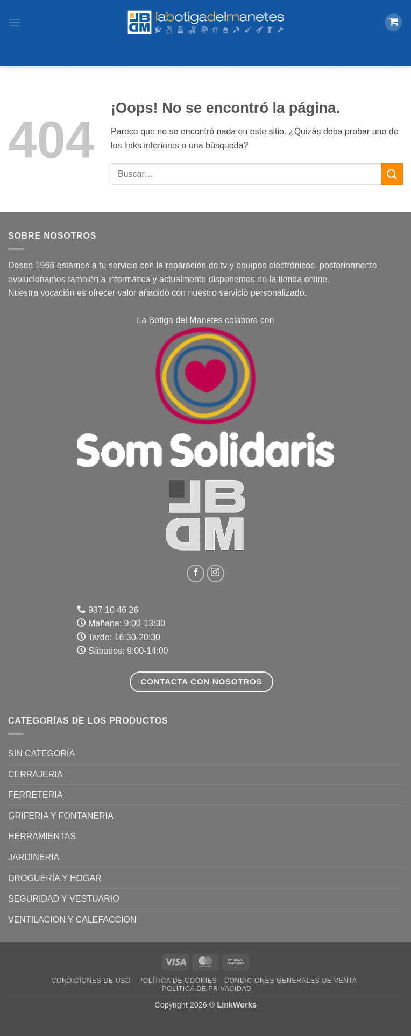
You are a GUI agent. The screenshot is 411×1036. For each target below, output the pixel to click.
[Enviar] (392, 173)
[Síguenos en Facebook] (195, 573)
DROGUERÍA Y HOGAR (55, 878)
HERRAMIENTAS (42, 836)
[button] (14, 22)
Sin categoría (41, 753)
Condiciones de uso (91, 980)
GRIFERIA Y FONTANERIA (61, 815)
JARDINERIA (33, 857)
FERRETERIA (35, 794)
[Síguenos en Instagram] (215, 573)
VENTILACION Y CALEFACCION (72, 919)
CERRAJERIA (35, 774)
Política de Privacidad (206, 988)
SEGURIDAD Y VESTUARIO (63, 898)
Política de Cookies (177, 980)
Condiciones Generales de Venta (290, 980)
